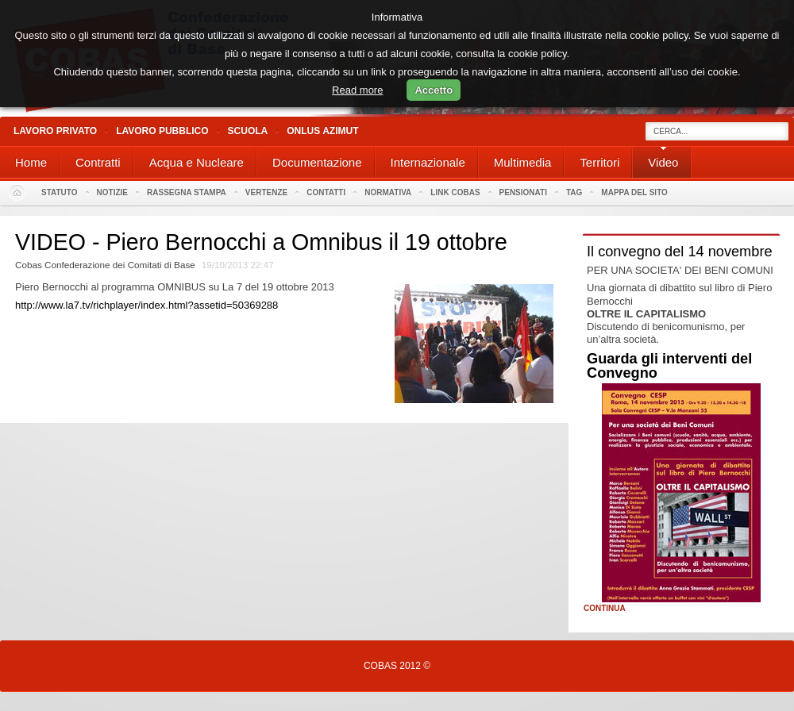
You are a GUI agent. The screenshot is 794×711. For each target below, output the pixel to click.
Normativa (387, 192)
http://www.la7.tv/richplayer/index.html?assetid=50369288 (146, 305)
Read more (357, 90)
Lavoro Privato (55, 130)
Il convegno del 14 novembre (680, 251)
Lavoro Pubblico (162, 130)
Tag (574, 192)
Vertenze (266, 192)
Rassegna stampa (186, 192)
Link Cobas (455, 192)
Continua (605, 609)
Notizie (112, 192)
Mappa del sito (634, 192)
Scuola (248, 130)
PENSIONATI (523, 192)
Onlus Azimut (322, 130)
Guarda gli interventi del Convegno (669, 366)
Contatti (325, 192)
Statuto (59, 192)
